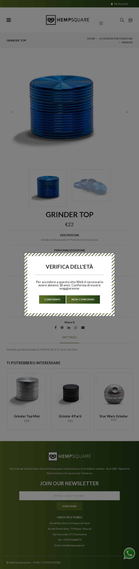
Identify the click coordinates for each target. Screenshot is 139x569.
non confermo (83, 299)
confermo (52, 299)
